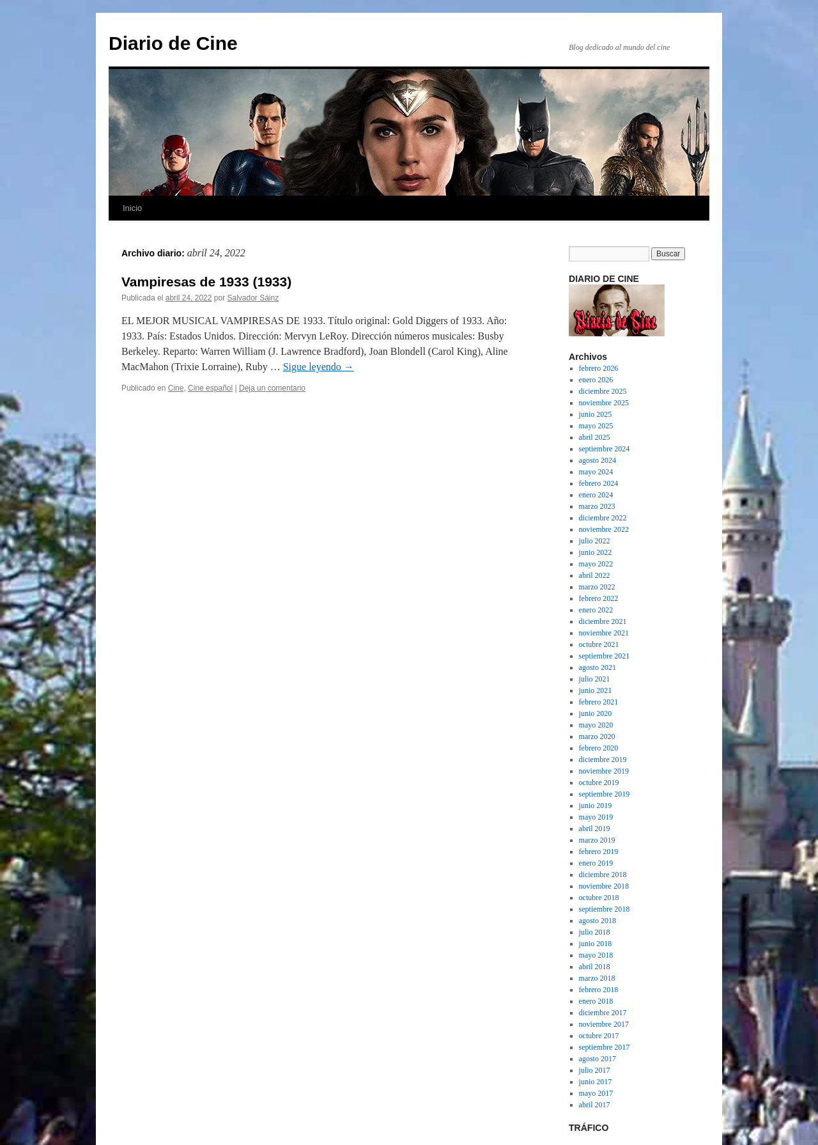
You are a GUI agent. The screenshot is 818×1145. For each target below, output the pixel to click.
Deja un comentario (272, 388)
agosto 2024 (597, 460)
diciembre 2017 (603, 1012)
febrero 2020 (599, 748)
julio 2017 (594, 1070)
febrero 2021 (599, 701)
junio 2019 (595, 805)
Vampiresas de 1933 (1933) (206, 281)
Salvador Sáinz (253, 297)
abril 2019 (594, 828)
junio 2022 (595, 552)
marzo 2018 (597, 978)
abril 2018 (594, 966)
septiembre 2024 (604, 448)
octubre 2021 (599, 644)
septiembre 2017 (604, 1047)
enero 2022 (596, 609)
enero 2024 (596, 494)
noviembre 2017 (604, 1024)
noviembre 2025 (604, 402)
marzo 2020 (597, 736)
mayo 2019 (596, 817)
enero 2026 (596, 379)
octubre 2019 (599, 782)
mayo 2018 (596, 955)
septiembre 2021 (604, 655)
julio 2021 (594, 678)
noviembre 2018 (604, 886)
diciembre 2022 (603, 517)
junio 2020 (595, 713)
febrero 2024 (599, 483)
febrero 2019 (599, 851)
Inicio (132, 208)
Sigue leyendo (318, 366)
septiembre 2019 (604, 794)
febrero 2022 (599, 598)
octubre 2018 (599, 897)
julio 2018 (594, 932)
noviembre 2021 (604, 632)
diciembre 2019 (603, 759)
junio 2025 (595, 414)
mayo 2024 (596, 471)
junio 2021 (595, 690)
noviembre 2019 (604, 771)
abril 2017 (594, 1104)
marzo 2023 (597, 506)
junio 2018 (595, 943)
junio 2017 (595, 1081)
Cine (176, 388)
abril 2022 (594, 575)
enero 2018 (596, 1001)
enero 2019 (596, 863)
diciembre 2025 (603, 391)
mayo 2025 (596, 425)
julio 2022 (594, 540)
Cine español (210, 388)
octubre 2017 (599, 1035)
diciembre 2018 (603, 874)
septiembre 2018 (604, 909)
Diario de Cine (173, 43)
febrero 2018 (599, 989)
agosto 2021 (597, 667)
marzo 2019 (597, 840)
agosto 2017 (597, 1058)
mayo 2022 (596, 563)
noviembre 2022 (604, 529)
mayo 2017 (596, 1093)
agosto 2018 (597, 920)
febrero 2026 (599, 368)
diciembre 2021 (603, 621)
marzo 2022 (597, 586)
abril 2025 (594, 437)
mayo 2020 (596, 724)
